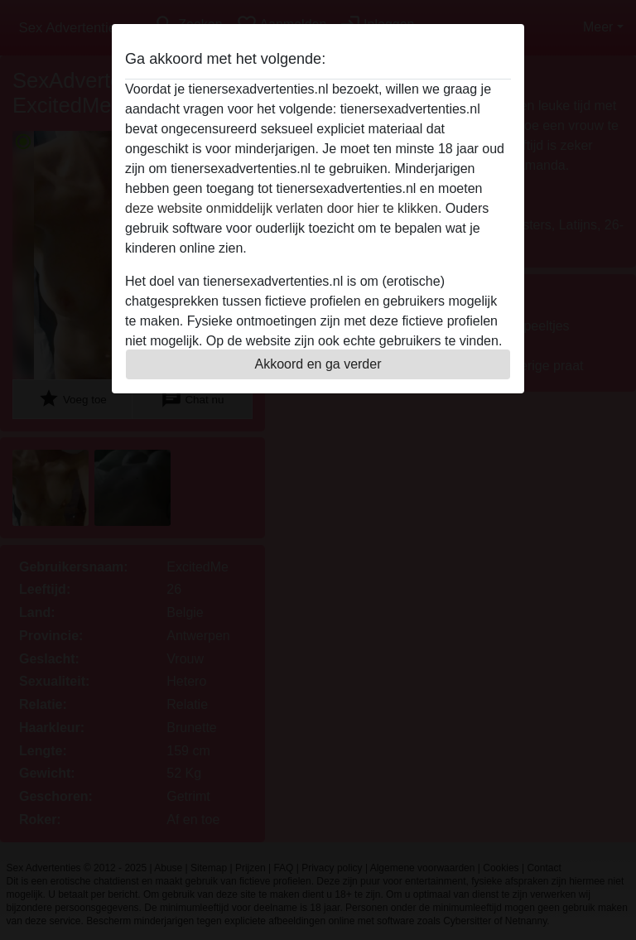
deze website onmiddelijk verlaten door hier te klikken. (283, 208)
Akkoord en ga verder (318, 364)
